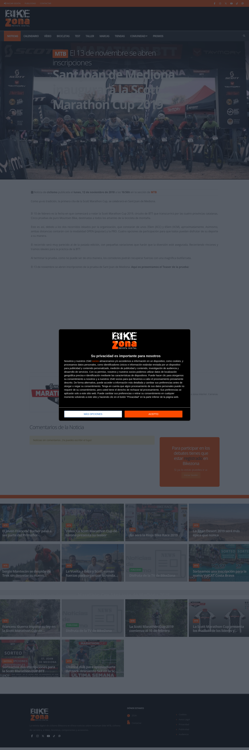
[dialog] (124, 375)
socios (95, 361)
